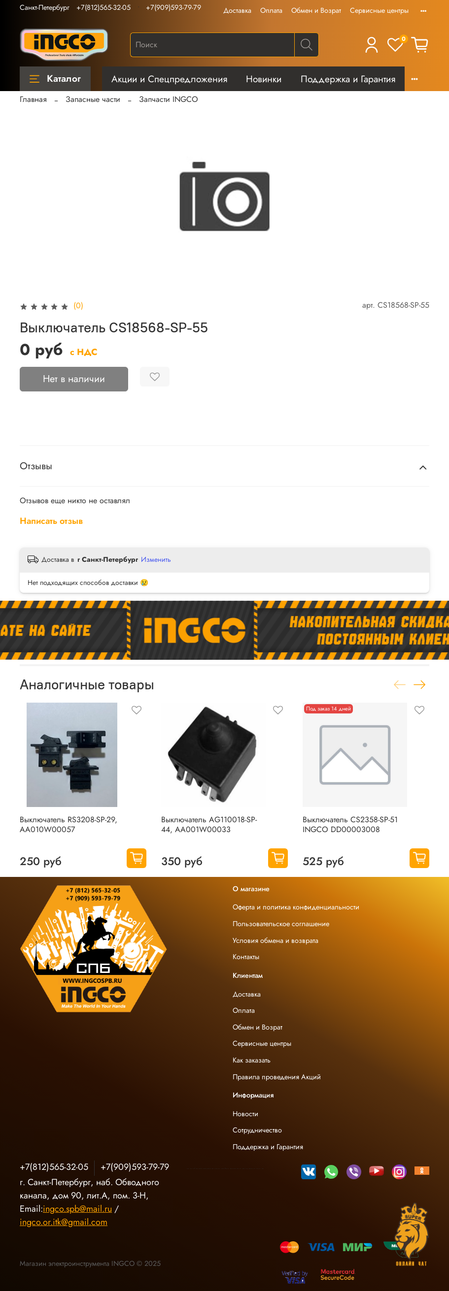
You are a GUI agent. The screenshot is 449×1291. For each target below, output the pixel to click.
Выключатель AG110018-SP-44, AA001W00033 (209, 824)
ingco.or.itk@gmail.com (63, 1222)
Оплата (271, 10)
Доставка (237, 10)
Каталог (55, 78)
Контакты (246, 957)
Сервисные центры (379, 10)
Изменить (156, 559)
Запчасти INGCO (168, 99)
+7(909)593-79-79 (173, 7)
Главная (33, 99)
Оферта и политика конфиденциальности (296, 907)
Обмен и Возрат (316, 10)
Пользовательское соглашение (281, 924)
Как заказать (252, 1060)
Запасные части (93, 99)
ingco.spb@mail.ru (77, 1208)
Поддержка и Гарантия (348, 79)
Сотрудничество (257, 1130)
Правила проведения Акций (277, 1077)
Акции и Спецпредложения (169, 79)
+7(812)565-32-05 (103, 7)
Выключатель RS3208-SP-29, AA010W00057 (68, 824)
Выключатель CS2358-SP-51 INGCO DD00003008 (350, 824)
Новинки (263, 79)
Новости (245, 1114)
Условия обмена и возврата (275, 940)
